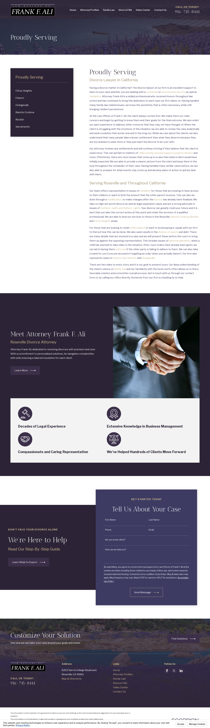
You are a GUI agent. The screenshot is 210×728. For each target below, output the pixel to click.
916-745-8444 (187, 11)
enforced (120, 249)
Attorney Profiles (123, 674)
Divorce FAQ (120, 683)
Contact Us (119, 691)
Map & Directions (72, 678)
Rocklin (194, 216)
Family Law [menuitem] (109, 10)
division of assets (168, 232)
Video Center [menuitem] (143, 10)
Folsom (117, 257)
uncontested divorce (173, 92)
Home (116, 670)
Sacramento (129, 257)
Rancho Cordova (180, 216)
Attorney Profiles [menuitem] (89, 10)
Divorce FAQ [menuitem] (125, 10)
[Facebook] (167, 670)
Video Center (120, 687)
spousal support (163, 152)
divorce (158, 199)
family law (120, 269)
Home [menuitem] (73, 10)
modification (114, 199)
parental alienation (179, 240)
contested (152, 92)
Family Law (119, 678)
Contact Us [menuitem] (160, 10)
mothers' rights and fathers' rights (120, 208)
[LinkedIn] (181, 670)
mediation (95, 96)
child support (137, 227)
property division (183, 152)
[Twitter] (174, 670)
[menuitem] (42, 90)
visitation (145, 190)
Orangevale (148, 257)
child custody (146, 152)
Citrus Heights (102, 221)
